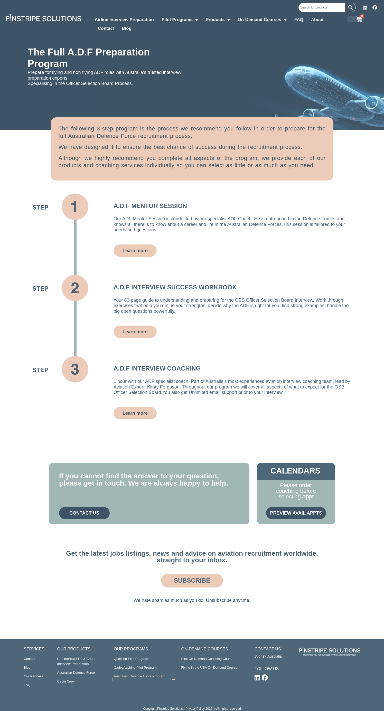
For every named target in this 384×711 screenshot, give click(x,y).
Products (218, 20)
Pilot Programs (180, 20)
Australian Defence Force (76, 673)
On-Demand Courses (262, 20)
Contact (106, 28)
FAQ (298, 19)
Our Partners (33, 676)
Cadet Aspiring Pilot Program (135, 667)
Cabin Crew (66, 681)
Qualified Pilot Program (131, 659)
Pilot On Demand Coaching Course (207, 659)
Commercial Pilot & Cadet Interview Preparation (76, 661)
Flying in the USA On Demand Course (209, 667)
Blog (127, 28)
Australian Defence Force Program (139, 676)
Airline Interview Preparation (124, 19)
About (317, 19)
